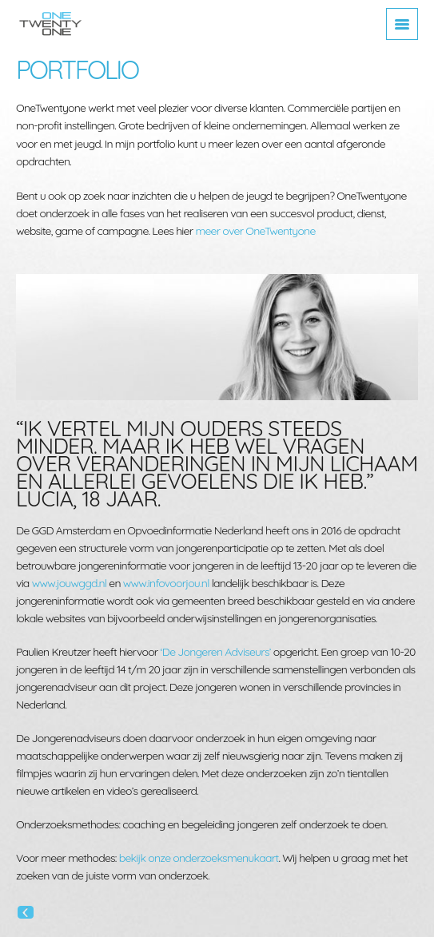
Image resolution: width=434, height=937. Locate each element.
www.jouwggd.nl (69, 583)
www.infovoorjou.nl (166, 583)
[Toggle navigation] (402, 24)
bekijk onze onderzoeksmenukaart (199, 858)
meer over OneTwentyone (255, 231)
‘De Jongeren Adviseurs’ (216, 652)
